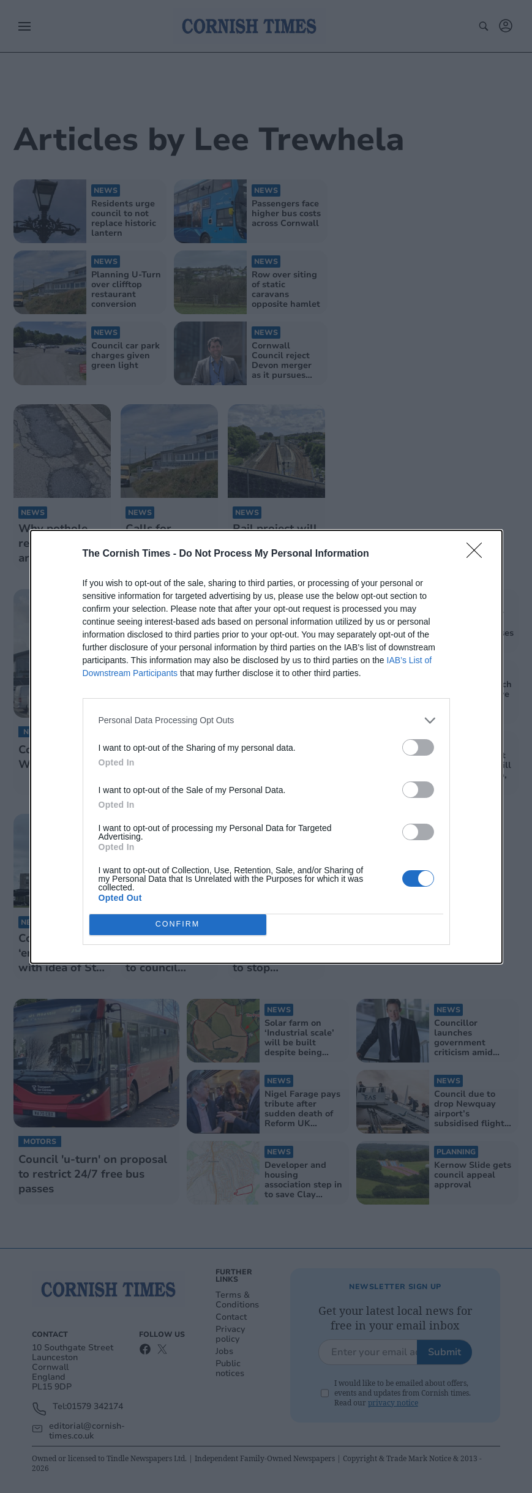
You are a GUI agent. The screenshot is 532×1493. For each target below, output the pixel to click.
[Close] (478, 554)
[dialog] (266, 746)
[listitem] (266, 720)
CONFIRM (178, 924)
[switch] (418, 747)
